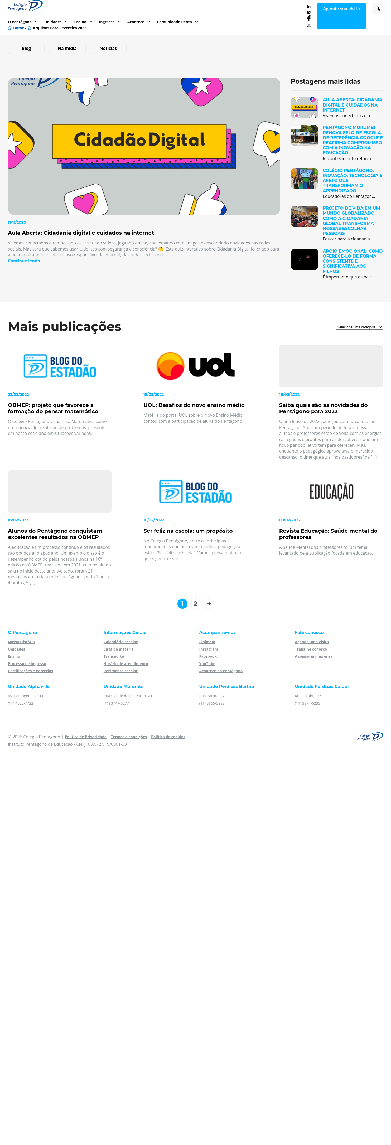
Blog (26, 48)
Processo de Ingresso (27, 663)
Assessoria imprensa (313, 656)
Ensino (80, 21)
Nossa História (21, 641)
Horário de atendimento (126, 663)
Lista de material (119, 649)
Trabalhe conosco (311, 649)
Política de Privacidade (86, 736)
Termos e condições (129, 736)
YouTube (207, 663)
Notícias (108, 48)
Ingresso (107, 21)
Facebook (208, 656)
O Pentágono (20, 21)
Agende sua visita (341, 9)
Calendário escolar (121, 641)
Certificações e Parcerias (30, 670)
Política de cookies (168, 736)
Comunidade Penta (174, 21)
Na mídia (67, 48)
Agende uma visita (312, 641)
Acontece (135, 21)
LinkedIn (207, 641)
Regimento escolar (121, 670)
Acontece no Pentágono (221, 670)
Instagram (208, 649)
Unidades (52, 21)
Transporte (114, 656)
